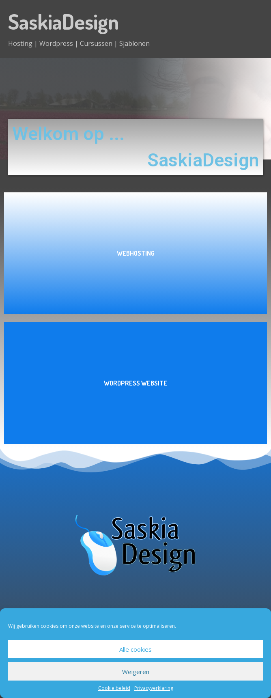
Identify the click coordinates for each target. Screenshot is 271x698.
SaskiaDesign (63, 21)
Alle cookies (135, 649)
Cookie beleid (114, 688)
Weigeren (135, 672)
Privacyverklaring (153, 688)
